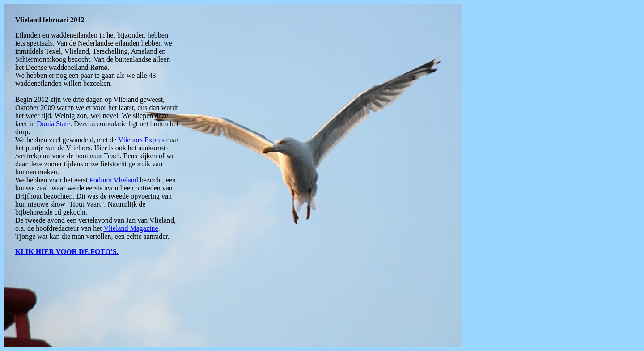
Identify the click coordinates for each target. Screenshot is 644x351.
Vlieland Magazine (130, 228)
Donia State (53, 123)
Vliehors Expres (142, 140)
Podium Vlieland (114, 180)
